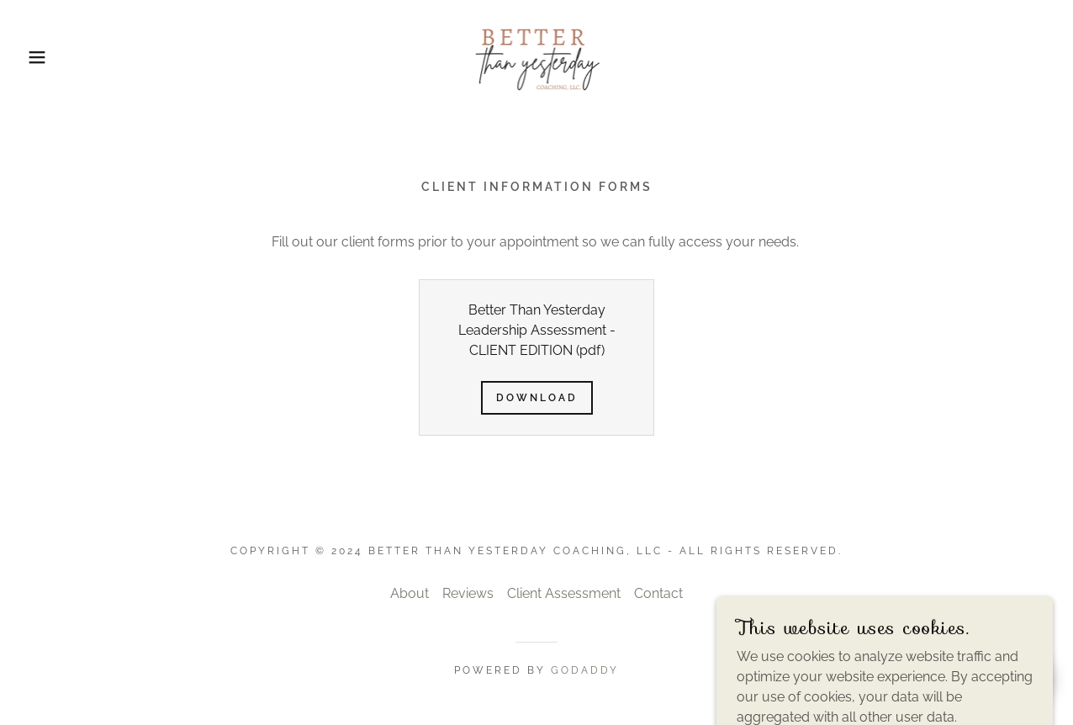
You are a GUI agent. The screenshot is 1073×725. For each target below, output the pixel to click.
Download (537, 398)
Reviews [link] (468, 593)
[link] (536, 56)
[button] (53, 57)
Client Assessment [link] (564, 593)
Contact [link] (658, 593)
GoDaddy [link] (585, 670)
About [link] (409, 593)
